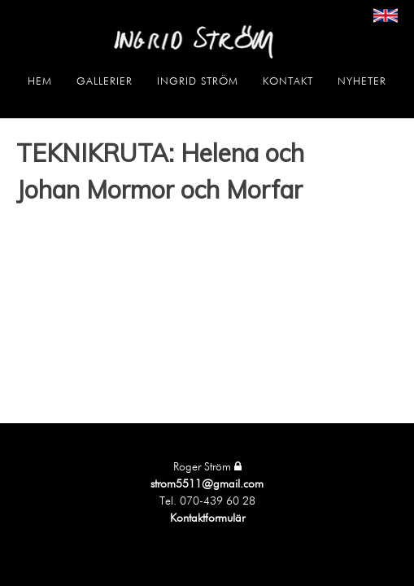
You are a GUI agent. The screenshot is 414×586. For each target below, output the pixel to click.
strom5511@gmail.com (207, 484)
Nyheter (362, 82)
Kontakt (288, 82)
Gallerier (104, 82)
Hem (40, 82)
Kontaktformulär (207, 518)
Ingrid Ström (197, 82)
